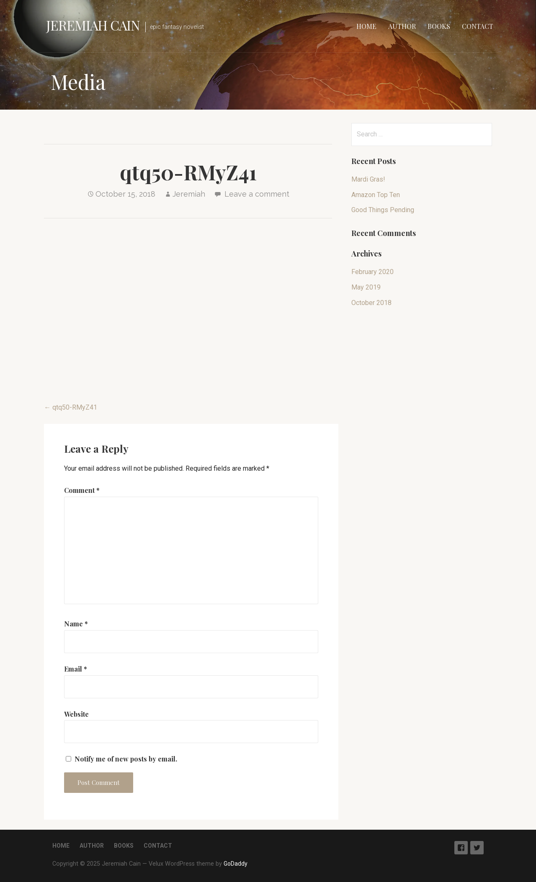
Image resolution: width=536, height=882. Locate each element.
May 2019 (366, 287)
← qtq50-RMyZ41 (70, 407)
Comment (82, 490)
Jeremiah (189, 194)
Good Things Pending (382, 210)
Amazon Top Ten (375, 195)
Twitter (477, 847)
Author (402, 26)
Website (76, 714)
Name (76, 623)
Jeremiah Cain (93, 25)
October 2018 (371, 303)
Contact (477, 26)
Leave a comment (256, 194)
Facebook (461, 847)
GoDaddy (235, 863)
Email (75, 668)
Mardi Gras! (368, 179)
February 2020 (372, 272)
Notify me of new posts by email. (126, 758)
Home (366, 26)
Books (439, 26)
